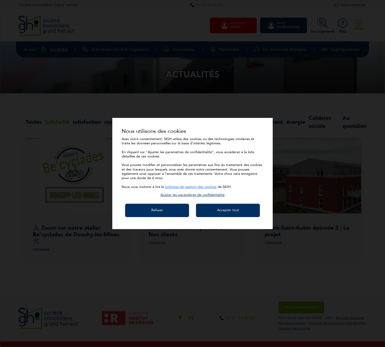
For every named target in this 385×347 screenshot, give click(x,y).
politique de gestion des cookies (191, 186)
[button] (192, 194)
